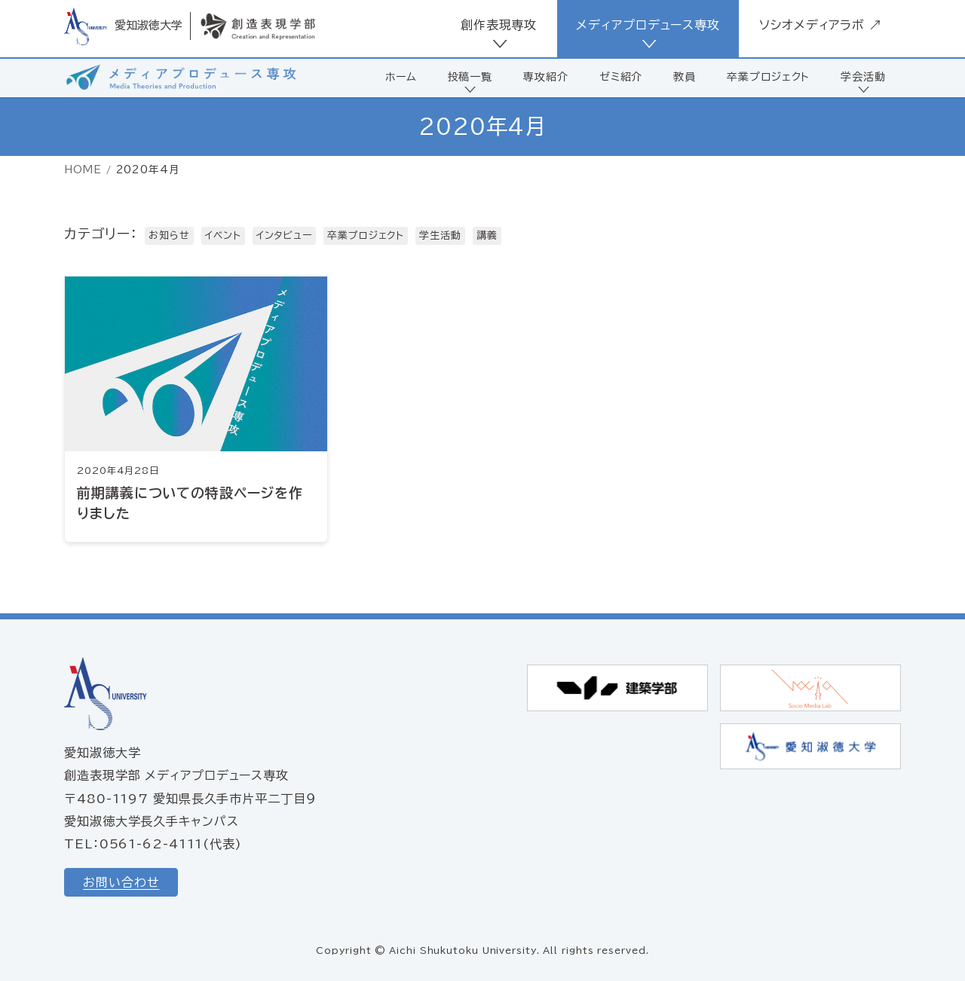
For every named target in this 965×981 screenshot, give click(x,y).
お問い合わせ (121, 882)
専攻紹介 (545, 77)
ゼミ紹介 (621, 77)
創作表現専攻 (499, 25)
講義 (487, 235)
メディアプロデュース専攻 (648, 25)
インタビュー (284, 235)
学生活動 (440, 235)
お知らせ (169, 235)
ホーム (401, 77)
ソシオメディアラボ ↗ (820, 25)
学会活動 (863, 77)
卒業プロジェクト (768, 77)
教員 (684, 77)
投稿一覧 (470, 77)
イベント (223, 235)
